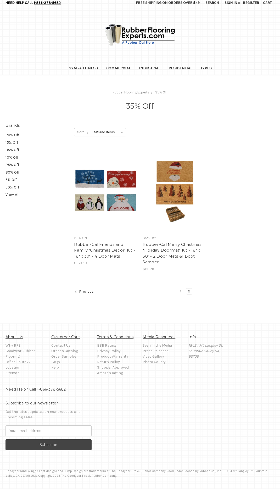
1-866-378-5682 (47, 3)
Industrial (149, 68)
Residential (180, 68)
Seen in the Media (157, 345)
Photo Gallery (154, 362)
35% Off (12, 149)
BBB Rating (106, 345)
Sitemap (12, 373)
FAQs (55, 362)
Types (206, 68)
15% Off (11, 142)
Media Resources (159, 337)
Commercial (118, 68)
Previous (84, 291)
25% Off (12, 164)
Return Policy (108, 362)
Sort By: (83, 132)
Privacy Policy (109, 351)
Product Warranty (112, 356)
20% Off (12, 134)
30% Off (12, 172)
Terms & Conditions (115, 337)
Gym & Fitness (83, 68)
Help (55, 367)
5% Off (11, 179)
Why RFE (12, 345)
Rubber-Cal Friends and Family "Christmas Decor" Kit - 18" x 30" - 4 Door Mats (104, 250)
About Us (14, 337)
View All (12, 194)
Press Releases (156, 351)
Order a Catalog (64, 351)
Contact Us (61, 345)
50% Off (12, 187)
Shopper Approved (113, 367)
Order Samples (64, 356)
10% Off (11, 157)
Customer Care (65, 337)
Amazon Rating (110, 373)
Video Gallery (153, 356)
